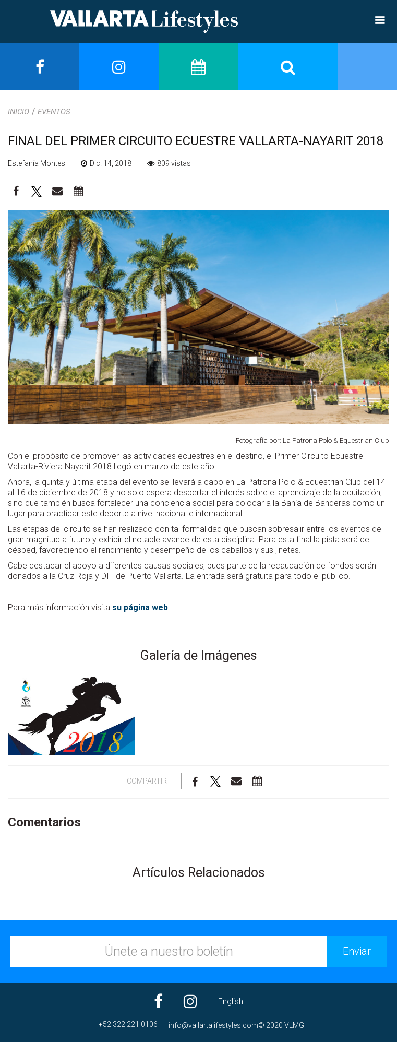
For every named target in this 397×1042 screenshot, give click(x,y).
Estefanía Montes (36, 163)
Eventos (54, 111)
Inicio (18, 111)
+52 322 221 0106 (128, 1024)
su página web (140, 607)
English (230, 1002)
